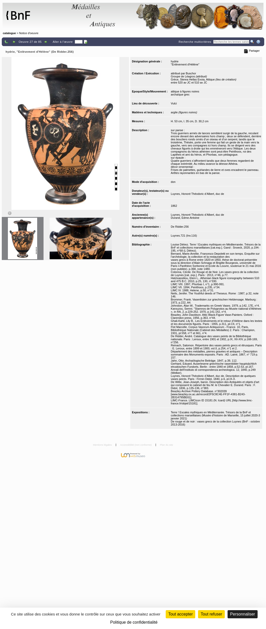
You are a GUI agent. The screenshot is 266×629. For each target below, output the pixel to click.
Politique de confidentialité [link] (134, 622)
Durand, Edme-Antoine (185, 217)
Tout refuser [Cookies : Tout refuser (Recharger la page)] (211, 614)
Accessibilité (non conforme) (136, 444)
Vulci (174, 103)
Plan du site (166, 444)
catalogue (9, 33)
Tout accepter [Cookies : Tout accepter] (180, 614)
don (173, 181)
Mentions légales (103, 444)
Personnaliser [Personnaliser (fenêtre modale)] (242, 614)
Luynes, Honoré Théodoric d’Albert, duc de (197, 193)
